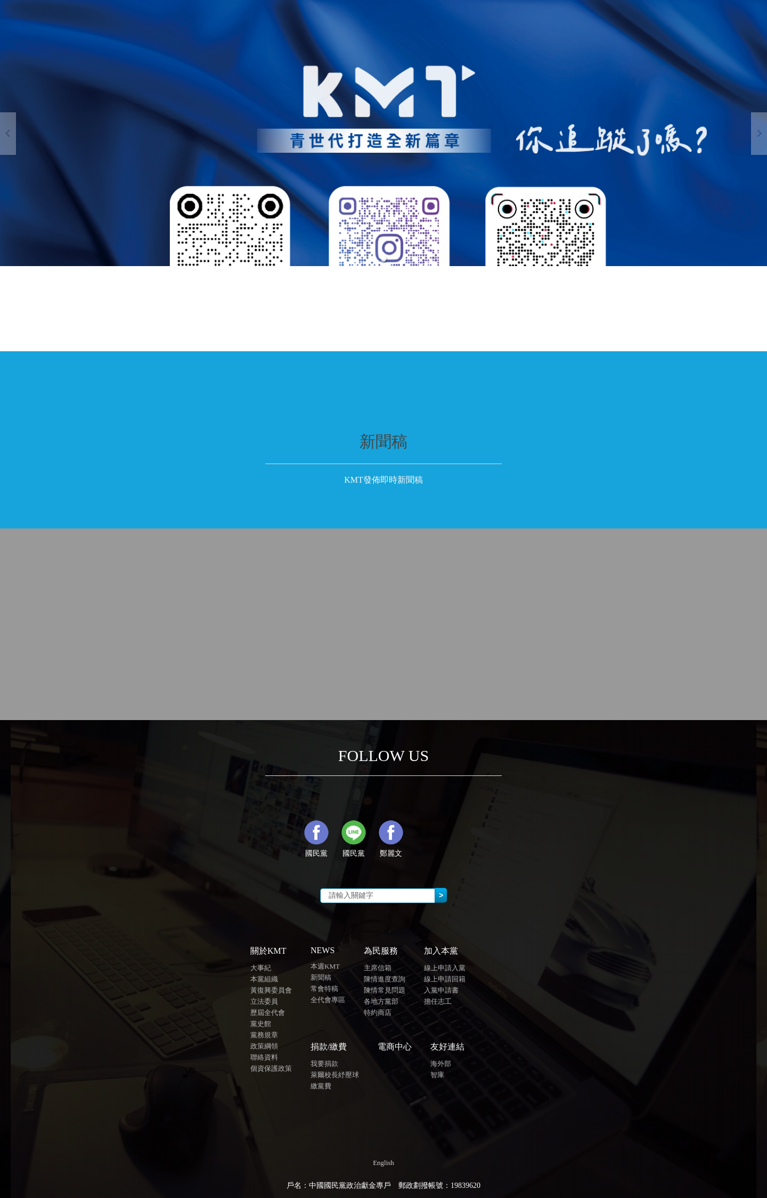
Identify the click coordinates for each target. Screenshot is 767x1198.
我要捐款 (324, 1064)
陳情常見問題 (384, 990)
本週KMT (325, 966)
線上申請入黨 (445, 968)
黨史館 (260, 1024)
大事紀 (260, 968)
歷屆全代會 (267, 1013)
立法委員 (264, 1001)
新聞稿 (321, 977)
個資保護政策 (271, 1068)
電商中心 (395, 1046)
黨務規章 (264, 1035)
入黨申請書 (441, 990)
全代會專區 (328, 1000)
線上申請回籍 (445, 979)
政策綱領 (264, 1046)
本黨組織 (264, 979)
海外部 (440, 1064)
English (383, 1163)
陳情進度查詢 (384, 979)
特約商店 (377, 1013)
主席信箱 (377, 968)
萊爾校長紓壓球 (335, 1075)
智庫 (437, 1075)
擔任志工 (438, 1001)
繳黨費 (321, 1086)
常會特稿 (324, 989)
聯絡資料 (264, 1057)
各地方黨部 (381, 1001)
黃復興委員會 (271, 990)
